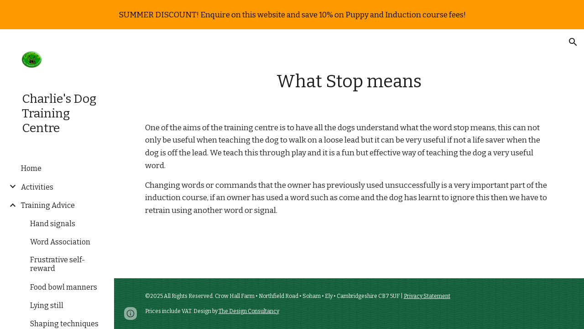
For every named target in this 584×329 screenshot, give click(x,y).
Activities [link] (37, 187)
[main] (348, 82)
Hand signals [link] (52, 223)
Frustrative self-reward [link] (57, 264)
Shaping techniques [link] (64, 323)
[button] (573, 42)
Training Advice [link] (48, 205)
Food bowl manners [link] (63, 287)
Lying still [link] (46, 305)
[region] (292, 14)
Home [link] (31, 168)
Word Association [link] (60, 242)
